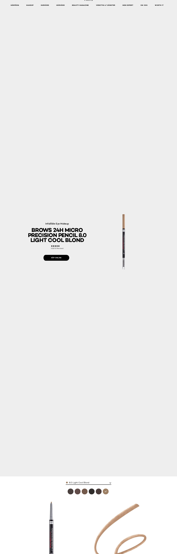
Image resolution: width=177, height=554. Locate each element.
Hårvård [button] (60, 5)
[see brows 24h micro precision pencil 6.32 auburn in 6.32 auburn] (78, 491)
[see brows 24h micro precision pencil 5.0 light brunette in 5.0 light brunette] (99, 491)
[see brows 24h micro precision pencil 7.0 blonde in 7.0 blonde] (85, 491)
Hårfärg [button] (15, 5)
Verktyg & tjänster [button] (105, 5)
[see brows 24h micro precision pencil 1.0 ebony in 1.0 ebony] (92, 491)
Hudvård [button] (45, 5)
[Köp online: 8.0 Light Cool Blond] (56, 258)
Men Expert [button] (128, 5)
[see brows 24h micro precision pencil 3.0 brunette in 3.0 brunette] (70, 491)
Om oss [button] (144, 5)
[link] (57, 247)
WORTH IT (159, 5)
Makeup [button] (30, 5)
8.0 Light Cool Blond (79, 482)
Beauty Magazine (80, 5)
